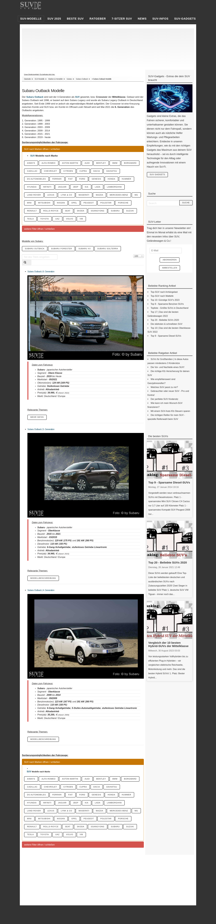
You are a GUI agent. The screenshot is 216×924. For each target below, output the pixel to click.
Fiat (71, 179)
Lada (99, 187)
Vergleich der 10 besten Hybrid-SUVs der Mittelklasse (168, 644)
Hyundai (32, 187)
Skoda (98, 211)
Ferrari (57, 179)
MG (29, 203)
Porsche (32, 211)
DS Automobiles (36, 179)
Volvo (85, 219)
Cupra (84, 171)
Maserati (85, 195)
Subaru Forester (62, 249)
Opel (85, 203)
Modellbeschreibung (43, 579)
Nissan (72, 203)
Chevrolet (50, 171)
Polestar (117, 203)
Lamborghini (116, 187)
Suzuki (31, 219)
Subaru (69, 79)
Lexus (51, 195)
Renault (49, 211)
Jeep (76, 187)
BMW (116, 163)
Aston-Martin (71, 163)
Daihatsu (113, 171)
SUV (77, 97)
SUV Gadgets (157, 175)
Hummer (128, 179)
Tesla (45, 219)
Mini (39, 203)
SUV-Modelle (39, 79)
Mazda (101, 195)
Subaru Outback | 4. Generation (40, 591)
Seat (85, 211)
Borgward (132, 163)
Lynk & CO (67, 195)
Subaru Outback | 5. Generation (40, 430)
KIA (88, 187)
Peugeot (100, 203)
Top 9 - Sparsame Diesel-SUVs (169, 482)
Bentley (102, 163)
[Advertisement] (106, 47)
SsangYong (116, 211)
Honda (113, 179)
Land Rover (34, 195)
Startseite (27, 79)
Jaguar (63, 187)
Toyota (59, 219)
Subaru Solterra (108, 249)
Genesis (97, 179)
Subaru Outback (82, 79)
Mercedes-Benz (120, 195)
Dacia (98, 171)
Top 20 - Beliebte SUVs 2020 (167, 562)
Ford (83, 179)
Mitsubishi (55, 203)
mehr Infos (37, 418)
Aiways (31, 163)
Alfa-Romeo (49, 163)
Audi (88, 163)
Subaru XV (85, 249)
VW (97, 219)
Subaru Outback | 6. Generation (40, 272)
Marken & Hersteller (55, 79)
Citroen (69, 171)
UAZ (73, 219)
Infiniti (48, 187)
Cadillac (32, 171)
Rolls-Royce (68, 211)
